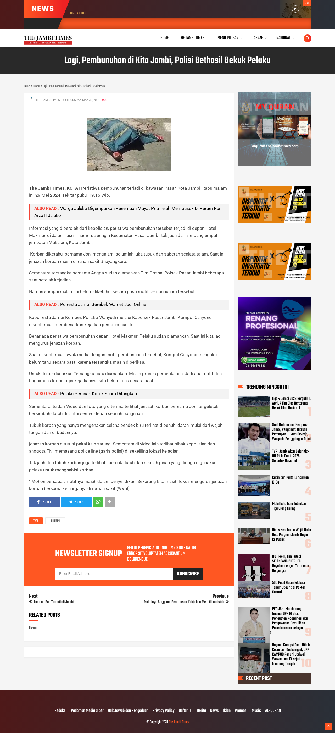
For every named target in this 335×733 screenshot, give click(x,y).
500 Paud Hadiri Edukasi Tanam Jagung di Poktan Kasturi (289, 588)
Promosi (241, 711)
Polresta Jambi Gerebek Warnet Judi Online (103, 304)
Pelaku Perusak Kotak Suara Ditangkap (98, 393)
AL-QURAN (273, 711)
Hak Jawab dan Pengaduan (128, 711)
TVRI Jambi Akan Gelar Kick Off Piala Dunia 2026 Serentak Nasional (290, 456)
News (214, 711)
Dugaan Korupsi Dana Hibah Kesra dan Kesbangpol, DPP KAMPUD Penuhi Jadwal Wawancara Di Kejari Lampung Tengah (291, 654)
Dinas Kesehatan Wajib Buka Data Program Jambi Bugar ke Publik (291, 535)
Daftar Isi (186, 711)
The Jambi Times (179, 722)
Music (256, 711)
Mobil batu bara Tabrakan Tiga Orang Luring (289, 506)
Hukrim (55, 521)
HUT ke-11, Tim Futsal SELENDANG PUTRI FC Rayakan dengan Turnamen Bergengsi (290, 563)
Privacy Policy (164, 711)
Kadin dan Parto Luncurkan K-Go (290, 480)
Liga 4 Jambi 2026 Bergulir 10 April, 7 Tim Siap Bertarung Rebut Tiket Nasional (291, 403)
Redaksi (60, 711)
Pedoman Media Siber (87, 711)
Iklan (227, 711)
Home (164, 37)
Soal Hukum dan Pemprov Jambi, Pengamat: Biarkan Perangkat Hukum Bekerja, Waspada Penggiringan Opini (291, 432)
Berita (201, 711)
